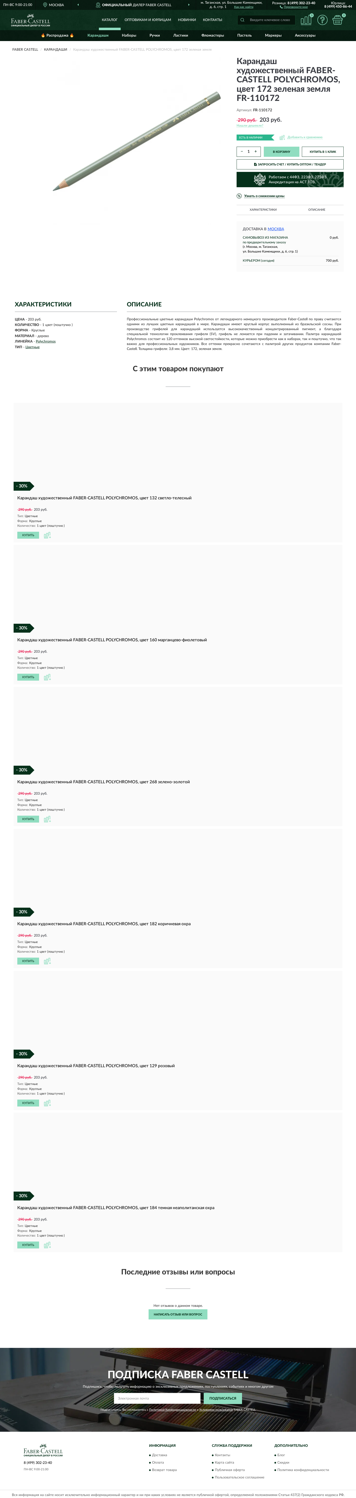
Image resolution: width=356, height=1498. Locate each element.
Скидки (283, 1461)
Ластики (180, 35)
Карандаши (98, 35)
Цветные (32, 347)
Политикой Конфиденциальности (172, 1407)
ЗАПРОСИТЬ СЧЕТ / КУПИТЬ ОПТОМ (290, 164)
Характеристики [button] (263, 209)
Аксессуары (305, 35)
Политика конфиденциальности (303, 1468)
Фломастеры (212, 35)
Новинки (187, 20)
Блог (281, 1453)
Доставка (159, 1453)
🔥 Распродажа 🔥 (57, 35)
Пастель (244, 35)
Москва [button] (276, 229)
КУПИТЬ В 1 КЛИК (323, 151)
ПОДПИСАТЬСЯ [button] (222, 1396)
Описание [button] (316, 209)
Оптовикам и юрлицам (148, 20)
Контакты (212, 20)
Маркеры (273, 35)
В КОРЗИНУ (281, 151)
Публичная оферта (230, 1468)
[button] (294, 6)
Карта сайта (224, 1461)
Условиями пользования (216, 1407)
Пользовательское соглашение (239, 1475)
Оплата (158, 1461)
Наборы (129, 35)
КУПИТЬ (28, 534)
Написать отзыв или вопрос (178, 1312)
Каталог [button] (110, 20)
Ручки (155, 35)
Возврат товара (164, 1468)
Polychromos (46, 341)
